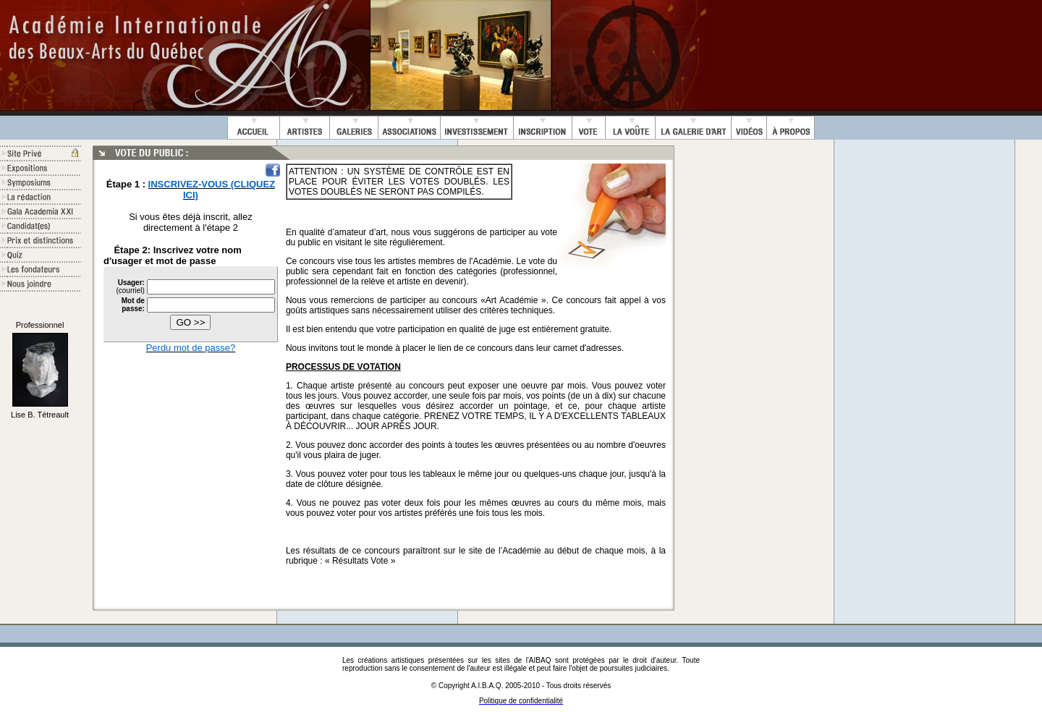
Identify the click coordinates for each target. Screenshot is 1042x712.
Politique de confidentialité (521, 701)
